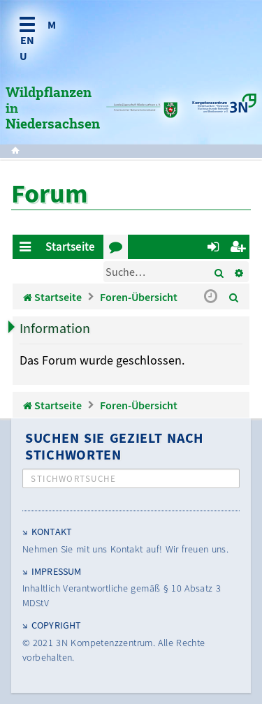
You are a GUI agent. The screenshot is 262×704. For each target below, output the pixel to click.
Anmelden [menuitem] (215, 249)
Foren (118, 249)
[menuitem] (234, 297)
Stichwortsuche (73, 479)
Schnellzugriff (27, 249)
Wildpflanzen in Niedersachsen (53, 109)
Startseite (70, 246)
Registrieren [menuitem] (240, 249)
